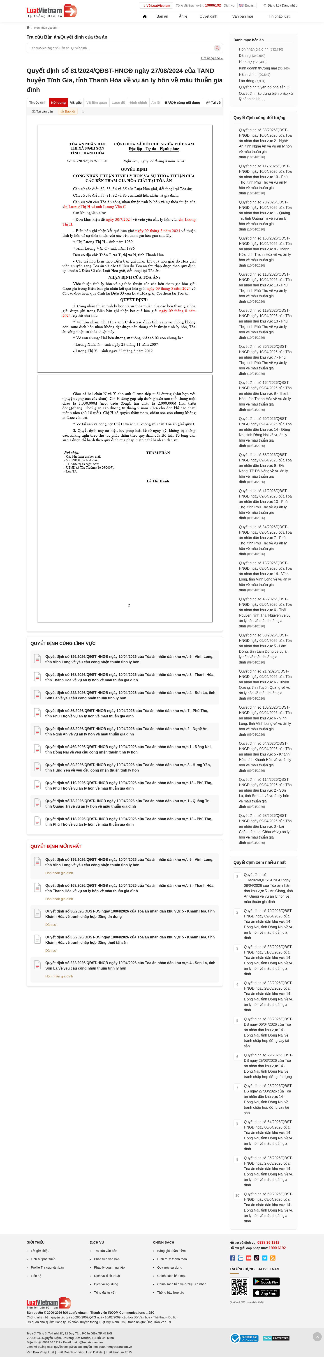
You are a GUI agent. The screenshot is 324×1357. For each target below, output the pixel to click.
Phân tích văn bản (107, 1259)
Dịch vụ (229, 5)
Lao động (246, 81)
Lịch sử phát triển (43, 1259)
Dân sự (50, 924)
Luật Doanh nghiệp (70, 1352)
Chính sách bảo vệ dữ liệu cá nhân (181, 1284)
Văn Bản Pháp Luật (40, 1352)
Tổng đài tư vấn (105, 1292)
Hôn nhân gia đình (59, 873)
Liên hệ (36, 1276)
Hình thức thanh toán (172, 1259)
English (247, 5)
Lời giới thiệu (40, 1251)
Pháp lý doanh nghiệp (109, 1267)
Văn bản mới (242, 16)
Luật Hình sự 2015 (119, 1352)
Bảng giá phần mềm (171, 1251)
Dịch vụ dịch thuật (107, 1276)
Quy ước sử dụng (169, 1267)
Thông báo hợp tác (170, 1292)
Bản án (162, 16)
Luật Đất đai (94, 1352)
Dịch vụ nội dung (106, 1284)
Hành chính (248, 74)
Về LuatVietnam (156, 6)
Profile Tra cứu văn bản (47, 1267)
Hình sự (245, 62)
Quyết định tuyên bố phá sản (262, 87)
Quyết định (208, 16)
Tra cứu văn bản (105, 1251)
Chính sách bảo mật (171, 1276)
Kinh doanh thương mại (258, 68)
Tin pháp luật (279, 16)
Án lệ (183, 16)
